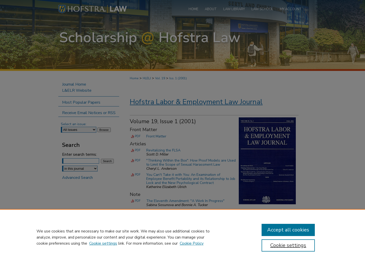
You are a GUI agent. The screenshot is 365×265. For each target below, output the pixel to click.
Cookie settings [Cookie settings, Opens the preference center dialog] (288, 245)
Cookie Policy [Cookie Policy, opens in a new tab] (192, 243)
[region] (182, 237)
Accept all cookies (288, 229)
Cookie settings (103, 243)
